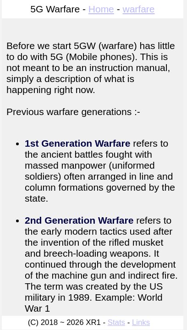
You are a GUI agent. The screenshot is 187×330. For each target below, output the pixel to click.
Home (101, 9)
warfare (138, 9)
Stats (116, 322)
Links (141, 322)
